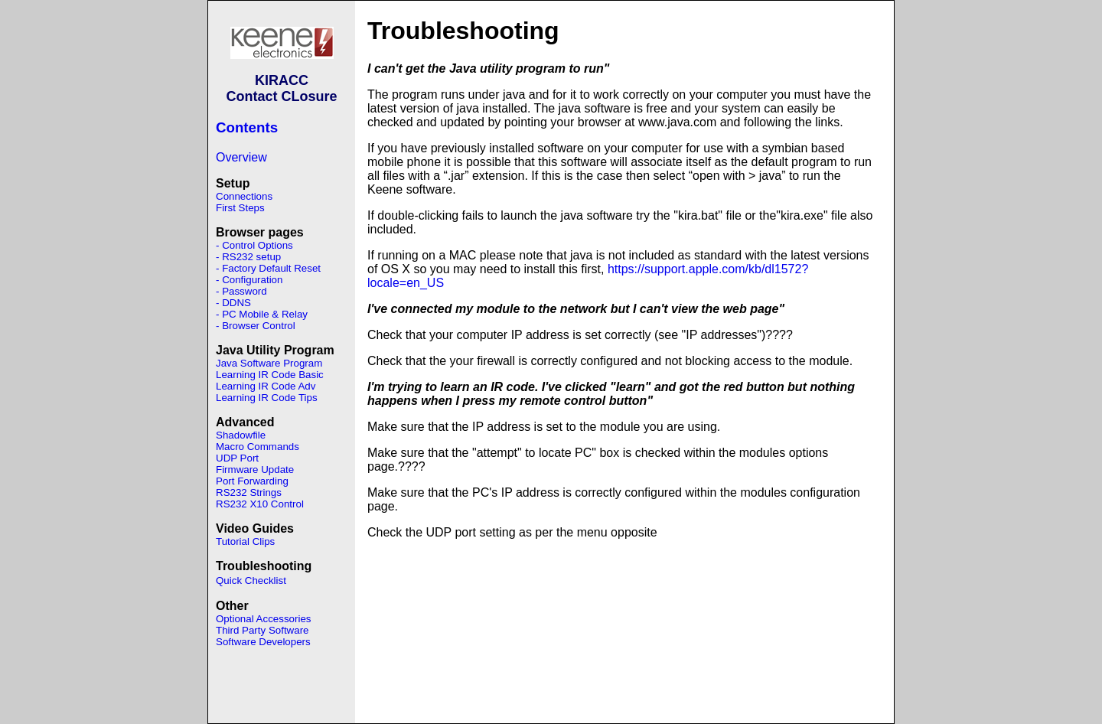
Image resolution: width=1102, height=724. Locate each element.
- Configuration (249, 279)
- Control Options (254, 245)
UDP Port (237, 458)
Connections (244, 196)
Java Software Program (269, 363)
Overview (241, 157)
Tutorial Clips (245, 541)
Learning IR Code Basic (270, 374)
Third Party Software (262, 630)
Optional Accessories (263, 619)
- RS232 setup (248, 257)
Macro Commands (257, 446)
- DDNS (233, 302)
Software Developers (263, 641)
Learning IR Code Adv (265, 386)
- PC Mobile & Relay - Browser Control (262, 319)
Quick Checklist (251, 580)
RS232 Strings (249, 492)
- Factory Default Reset (268, 268)
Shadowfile (241, 435)
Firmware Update (255, 469)
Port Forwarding (252, 481)
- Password (241, 291)
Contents (247, 127)
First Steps (240, 208)
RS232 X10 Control (260, 504)
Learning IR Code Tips (267, 397)
